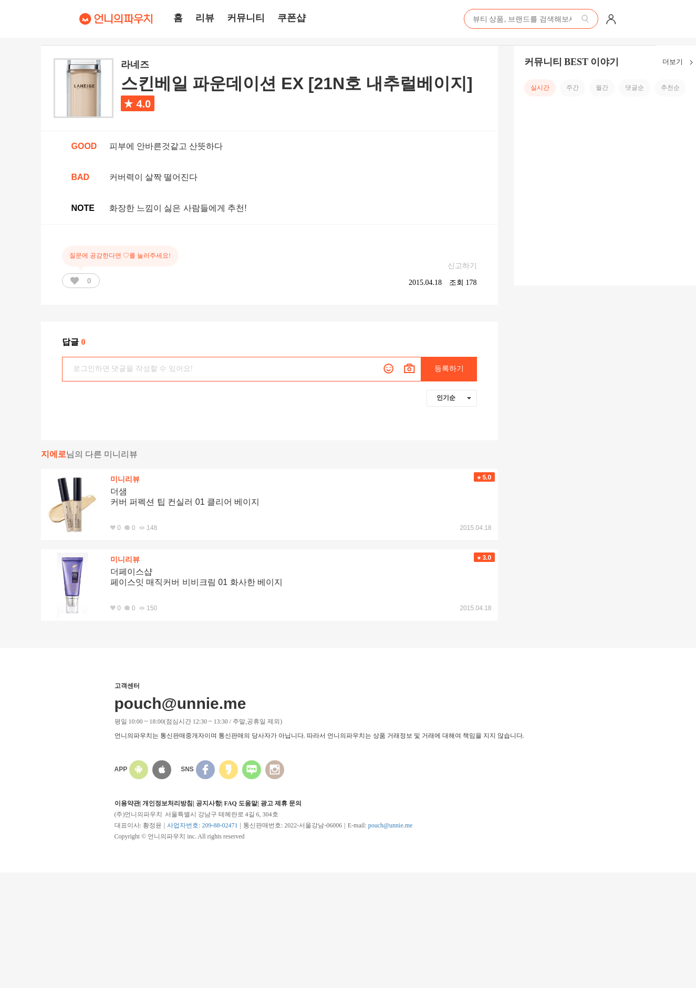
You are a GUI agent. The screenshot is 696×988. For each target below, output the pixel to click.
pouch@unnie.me (390, 825)
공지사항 (208, 803)
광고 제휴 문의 (281, 803)
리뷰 (204, 18)
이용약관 (127, 803)
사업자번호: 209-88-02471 (202, 825)
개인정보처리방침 (167, 803)
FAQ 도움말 (240, 803)
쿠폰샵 (291, 18)
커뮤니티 (246, 18)
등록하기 (449, 369)
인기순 (454, 397)
